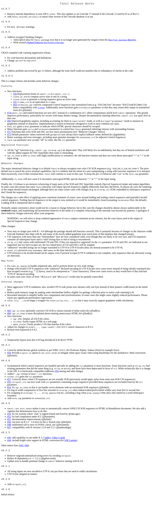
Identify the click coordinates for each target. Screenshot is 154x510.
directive (122, 42)
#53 (9, 422)
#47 (9, 436)
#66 (9, 125)
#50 (9, 430)
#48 (9, 433)
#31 (15, 106)
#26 (15, 98)
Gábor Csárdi (58, 447)
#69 (9, 319)
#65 (9, 317)
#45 (9, 447)
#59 (9, 360)
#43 (21, 454)
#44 (9, 449)
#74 (9, 117)
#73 (9, 139)
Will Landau (70, 449)
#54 (9, 395)
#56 (57, 379)
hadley (48, 447)
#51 (9, 428)
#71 (9, 136)
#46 (26, 454)
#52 (9, 425)
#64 (15, 109)
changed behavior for (45, 45)
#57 (9, 387)
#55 (9, 390)
